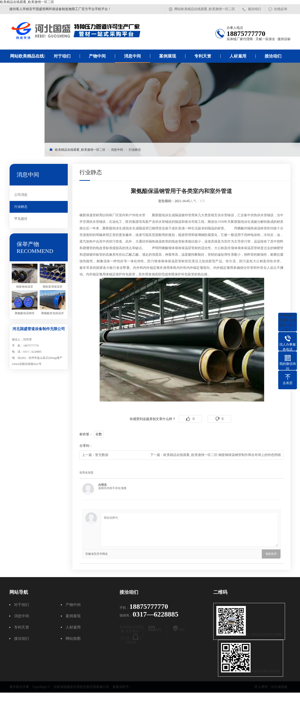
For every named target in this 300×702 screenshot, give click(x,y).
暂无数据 (101, 455)
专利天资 (202, 56)
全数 (98, 434)
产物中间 (97, 56)
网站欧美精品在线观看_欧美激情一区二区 (204, 9)
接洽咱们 (254, 9)
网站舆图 (73, 638)
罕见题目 (20, 218)
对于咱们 (62, 56)
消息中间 (132, 56)
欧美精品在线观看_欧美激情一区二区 (27, 2)
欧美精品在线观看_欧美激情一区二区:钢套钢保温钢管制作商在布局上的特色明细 (222, 455)
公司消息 (20, 195)
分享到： (86, 445)
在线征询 (280, 9)
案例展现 (167, 56)
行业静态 (135, 149)
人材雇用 (237, 56)
